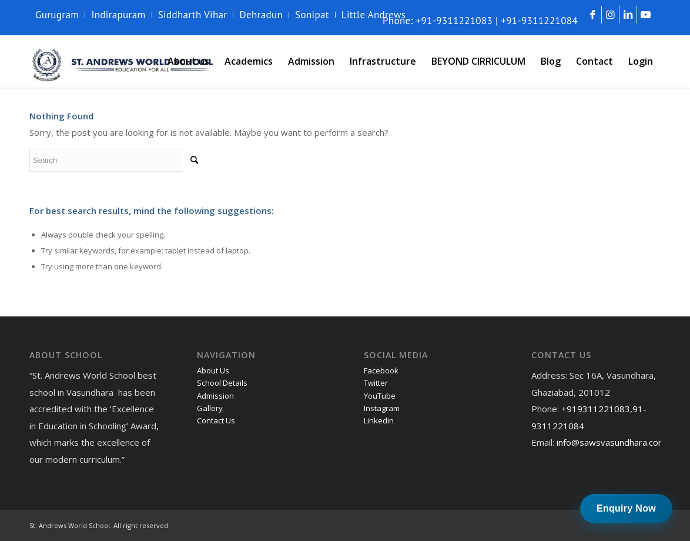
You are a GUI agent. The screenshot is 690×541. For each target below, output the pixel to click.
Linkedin (379, 420)
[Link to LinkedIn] (628, 15)
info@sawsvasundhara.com (611, 442)
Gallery (210, 408)
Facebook (381, 370)
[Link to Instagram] (610, 15)
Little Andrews (373, 14)
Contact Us (216, 420)
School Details (222, 383)
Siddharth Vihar (192, 14)
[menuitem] (60, 15)
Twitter (376, 383)
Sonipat (312, 14)
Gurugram (57, 14)
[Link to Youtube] (646, 15)
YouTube (380, 395)
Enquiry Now (626, 508)
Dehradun (261, 14)
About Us (213, 370)
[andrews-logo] (123, 61)
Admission (215, 395)
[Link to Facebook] (592, 15)
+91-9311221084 (539, 20)
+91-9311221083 (454, 20)
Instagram (382, 408)
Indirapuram (118, 14)
